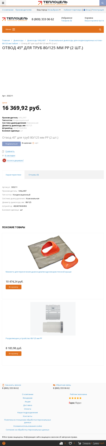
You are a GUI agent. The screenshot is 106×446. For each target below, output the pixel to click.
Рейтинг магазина (78, 394)
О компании (7, 9)
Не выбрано (54, 9)
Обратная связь (62, 385)
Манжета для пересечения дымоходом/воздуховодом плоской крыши (38, 271)
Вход (88, 9)
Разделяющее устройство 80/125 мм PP (24, 338)
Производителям (23, 9)
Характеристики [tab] (13, 174)
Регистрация (98, 9)
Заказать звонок (11, 385)
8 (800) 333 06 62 (43, 19)
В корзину (13, 287)
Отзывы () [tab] (34, 174)
